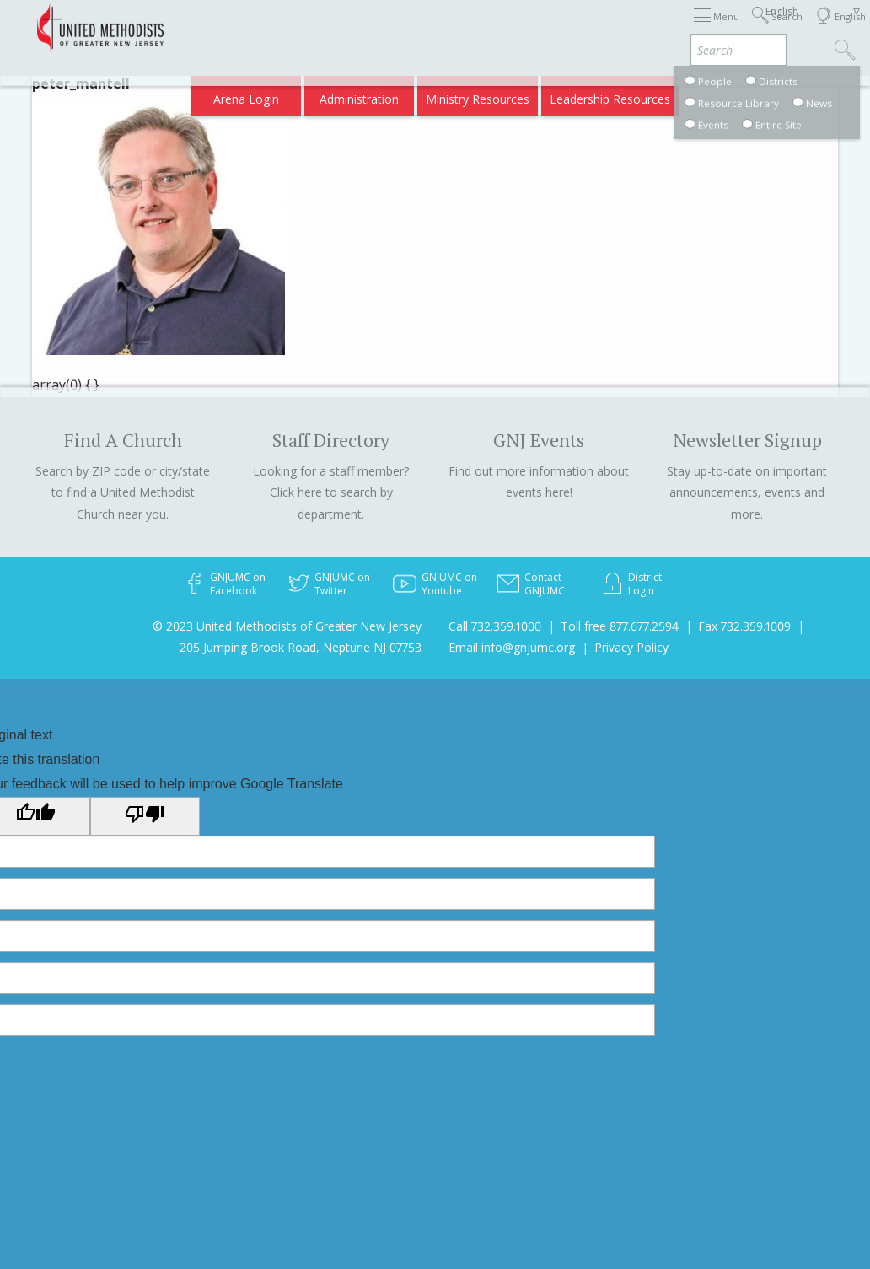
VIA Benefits (651, 94)
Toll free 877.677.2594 (620, 626)
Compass (725, 94)
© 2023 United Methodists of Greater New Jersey (287, 626)
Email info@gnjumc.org (511, 647)
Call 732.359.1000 (494, 626)
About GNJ (575, 27)
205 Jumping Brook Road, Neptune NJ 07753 (301, 647)
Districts (641, 27)
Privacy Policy (631, 647)
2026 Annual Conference (275, 27)
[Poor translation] (145, 816)
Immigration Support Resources (444, 27)
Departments (715, 27)
